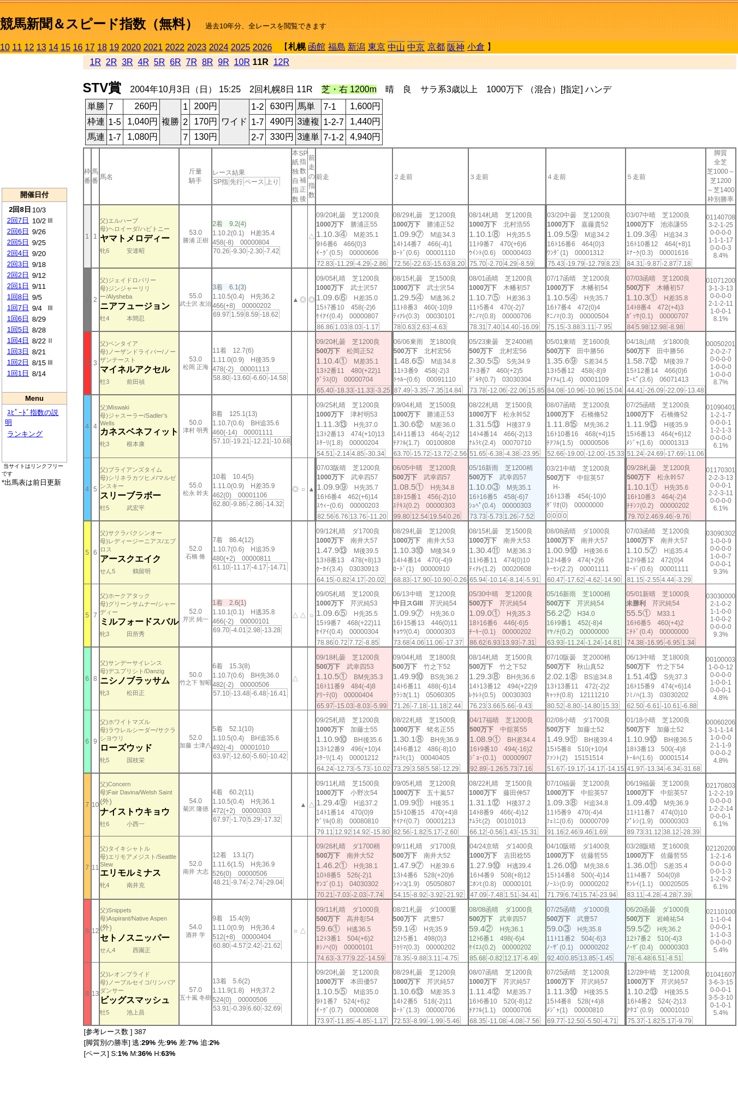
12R (281, 62)
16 (78, 47)
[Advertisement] (34, 120)
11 (17, 47)
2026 (262, 47)
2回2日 (18, 275)
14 (53, 47)
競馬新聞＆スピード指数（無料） (99, 23)
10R (242, 62)
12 (29, 47)
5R (159, 62)
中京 (416, 47)
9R (223, 62)
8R (207, 62)
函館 (316, 46)
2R (111, 62)
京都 (436, 46)
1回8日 (18, 297)
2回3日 (18, 264)
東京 (376, 46)
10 (5, 47)
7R (191, 62)
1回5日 (18, 329)
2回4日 (18, 253)
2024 (219, 47)
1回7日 (18, 308)
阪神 (456, 47)
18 (102, 47)
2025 (241, 47)
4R (143, 62)
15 (65, 47)
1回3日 (18, 351)
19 (114, 47)
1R (95, 62)
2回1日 (18, 286)
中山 (396, 47)
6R (175, 62)
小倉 (476, 46)
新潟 (356, 46)
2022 (175, 47)
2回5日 (18, 242)
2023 (197, 47)
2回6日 (18, 231)
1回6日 (18, 318)
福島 (337, 46)
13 (41, 47)
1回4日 (18, 340)
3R (127, 62)
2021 (153, 47)
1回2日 (18, 362)
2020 (131, 47)
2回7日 (18, 220)
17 (90, 47)
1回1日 (18, 373)
